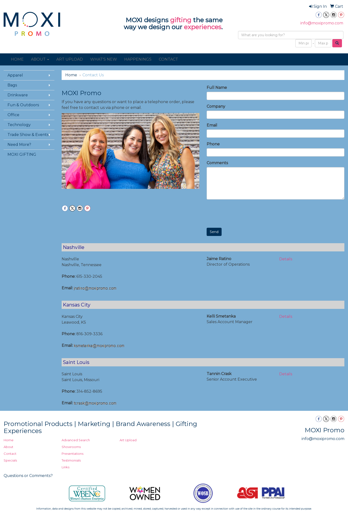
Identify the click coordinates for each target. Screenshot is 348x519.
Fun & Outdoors (23, 105)
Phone (213, 144)
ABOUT (40, 59)
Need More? (19, 144)
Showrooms (71, 447)
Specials (10, 460)
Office (13, 115)
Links (65, 467)
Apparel (15, 75)
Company (216, 106)
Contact (10, 453)
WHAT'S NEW (103, 59)
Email (212, 125)
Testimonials (71, 460)
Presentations (72, 453)
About (8, 447)
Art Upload (128, 440)
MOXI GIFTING (21, 154)
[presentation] (243, 212)
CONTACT (168, 59)
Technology (19, 124)
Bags (12, 85)
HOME (17, 59)
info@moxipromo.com (321, 23)
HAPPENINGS (138, 59)
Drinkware (17, 95)
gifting (180, 20)
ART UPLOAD (69, 59)
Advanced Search (76, 440)
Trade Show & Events (28, 134)
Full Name (217, 87)
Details (285, 259)
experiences (202, 27)
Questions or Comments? (28, 475)
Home (71, 75)
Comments (217, 163)
